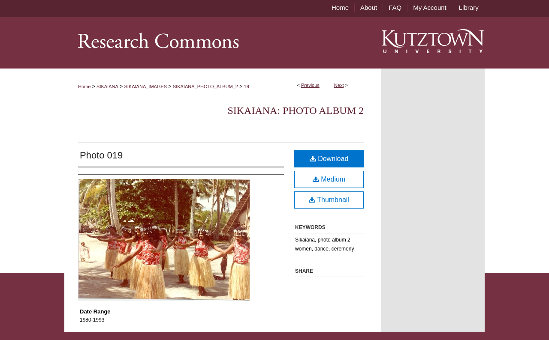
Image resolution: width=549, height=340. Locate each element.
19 (246, 86)
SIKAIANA (107, 86)
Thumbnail (329, 199)
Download (329, 158)
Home (84, 86)
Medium (329, 179)
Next (339, 85)
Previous (310, 85)
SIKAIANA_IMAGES (145, 86)
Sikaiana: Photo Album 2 (295, 110)
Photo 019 (101, 155)
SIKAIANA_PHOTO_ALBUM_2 (205, 86)
